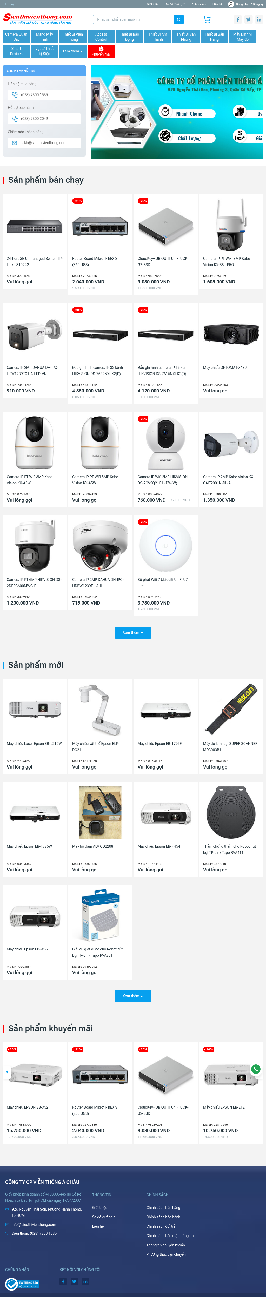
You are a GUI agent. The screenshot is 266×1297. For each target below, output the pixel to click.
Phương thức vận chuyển (166, 1247)
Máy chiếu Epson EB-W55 (27, 945)
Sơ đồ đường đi (175, 4)
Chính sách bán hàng (163, 1200)
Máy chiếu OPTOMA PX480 (225, 367)
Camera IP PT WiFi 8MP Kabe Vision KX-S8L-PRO (226, 261)
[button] (7, 1065)
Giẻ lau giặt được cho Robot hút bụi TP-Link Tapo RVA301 (97, 948)
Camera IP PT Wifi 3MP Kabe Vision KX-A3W (30, 480)
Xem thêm (73, 51)
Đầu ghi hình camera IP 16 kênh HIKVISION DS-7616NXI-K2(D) (163, 370)
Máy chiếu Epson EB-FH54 (159, 843)
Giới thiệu (153, 4)
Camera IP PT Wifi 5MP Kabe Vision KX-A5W (95, 480)
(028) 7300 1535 (60, 4)
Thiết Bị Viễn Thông (73, 37)
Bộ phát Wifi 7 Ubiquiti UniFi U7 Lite (163, 583)
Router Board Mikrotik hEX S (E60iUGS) (94, 261)
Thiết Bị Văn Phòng (186, 37)
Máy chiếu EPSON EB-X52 (93, 1100)
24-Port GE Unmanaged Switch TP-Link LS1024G (35, 261)
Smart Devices (16, 51)
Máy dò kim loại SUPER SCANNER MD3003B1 (230, 743)
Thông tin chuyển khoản (166, 1238)
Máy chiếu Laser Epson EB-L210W (34, 740)
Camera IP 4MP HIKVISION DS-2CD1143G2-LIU (32, 1103)
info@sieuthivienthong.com (23, 4)
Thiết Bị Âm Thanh (158, 37)
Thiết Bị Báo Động (129, 37)
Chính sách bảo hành (163, 1210)
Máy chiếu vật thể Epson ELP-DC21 (95, 743)
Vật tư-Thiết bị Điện (44, 51)
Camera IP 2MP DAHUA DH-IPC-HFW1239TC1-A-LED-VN (32, 370)
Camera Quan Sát (16, 37)
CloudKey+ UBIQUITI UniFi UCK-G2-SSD (163, 261)
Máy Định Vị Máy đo (242, 37)
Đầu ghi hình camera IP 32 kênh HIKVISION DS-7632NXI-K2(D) (97, 370)
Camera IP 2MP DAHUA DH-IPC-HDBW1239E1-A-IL (98, 583)
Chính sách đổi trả (161, 1219)
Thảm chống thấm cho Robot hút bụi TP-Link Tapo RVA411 (229, 846)
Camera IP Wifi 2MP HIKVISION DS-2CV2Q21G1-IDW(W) (163, 480)
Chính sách (198, 4)
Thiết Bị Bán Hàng (214, 37)
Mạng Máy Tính (44, 37)
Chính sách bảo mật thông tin (170, 1228)
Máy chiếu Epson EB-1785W (29, 843)
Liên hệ (217, 4)
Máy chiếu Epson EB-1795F (160, 740)
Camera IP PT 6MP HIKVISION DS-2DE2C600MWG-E (34, 583)
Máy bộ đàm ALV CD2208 (92, 843)
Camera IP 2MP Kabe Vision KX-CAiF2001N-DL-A (228, 480)
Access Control (101, 37)
